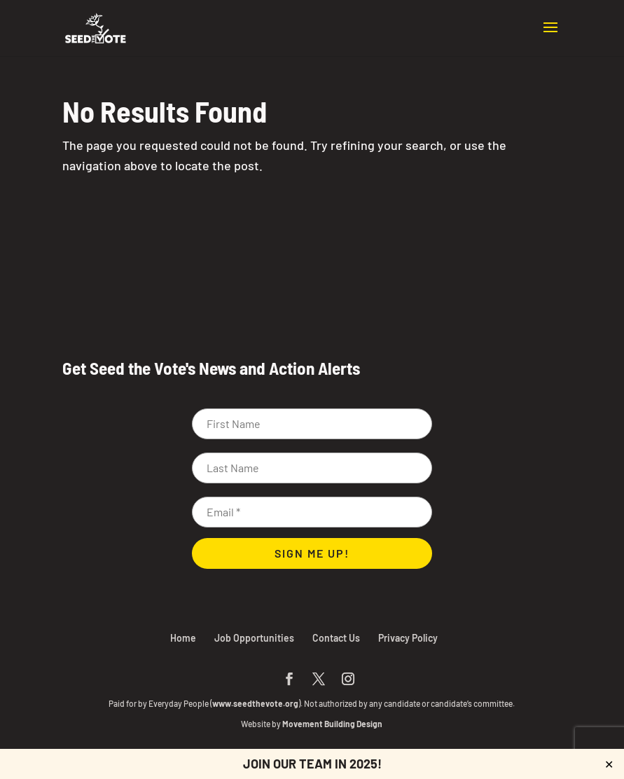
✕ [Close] (608, 764)
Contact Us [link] (336, 638)
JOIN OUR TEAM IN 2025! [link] (312, 763)
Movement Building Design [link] (332, 724)
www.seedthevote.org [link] (255, 703)
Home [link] (183, 638)
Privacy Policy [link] (408, 638)
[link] (95, 26)
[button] (550, 36)
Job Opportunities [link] (254, 638)
